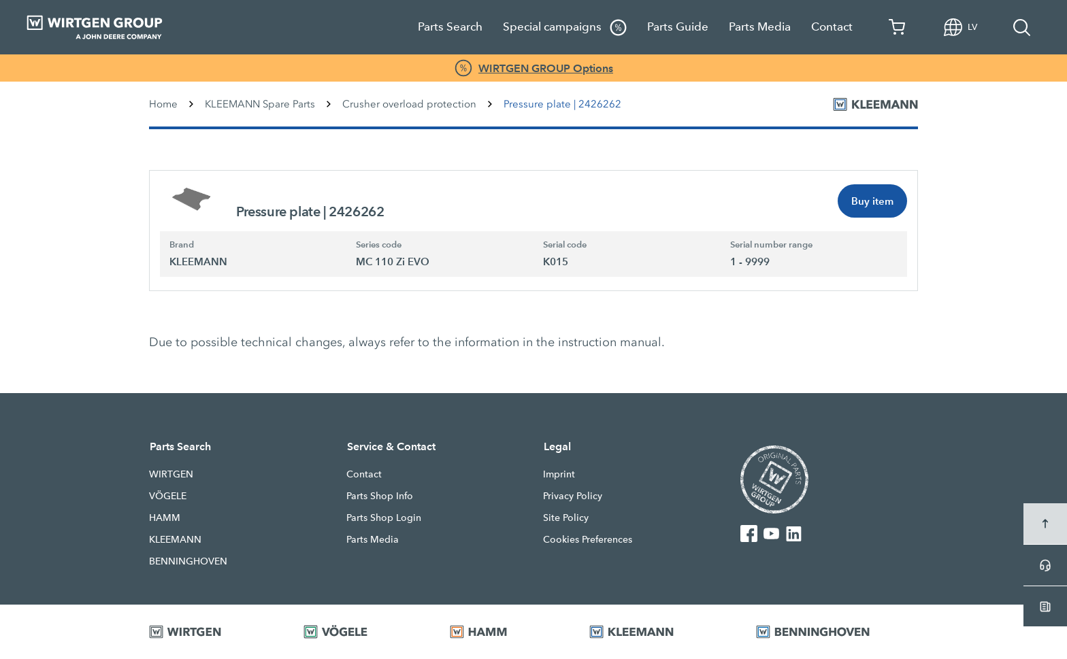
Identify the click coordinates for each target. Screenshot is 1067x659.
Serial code (565, 244)
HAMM (164, 517)
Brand (181, 244)
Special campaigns (565, 27)
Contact (832, 27)
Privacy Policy (572, 496)
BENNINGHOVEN (188, 561)
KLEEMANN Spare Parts (260, 104)
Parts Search (450, 27)
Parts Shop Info (379, 496)
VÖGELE (167, 496)
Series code (378, 244)
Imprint (559, 474)
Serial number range (771, 244)
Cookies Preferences (587, 539)
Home (163, 104)
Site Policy (566, 517)
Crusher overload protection (409, 104)
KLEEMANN (175, 539)
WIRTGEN (171, 474)
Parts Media (760, 27)
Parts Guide (677, 27)
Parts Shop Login (383, 517)
